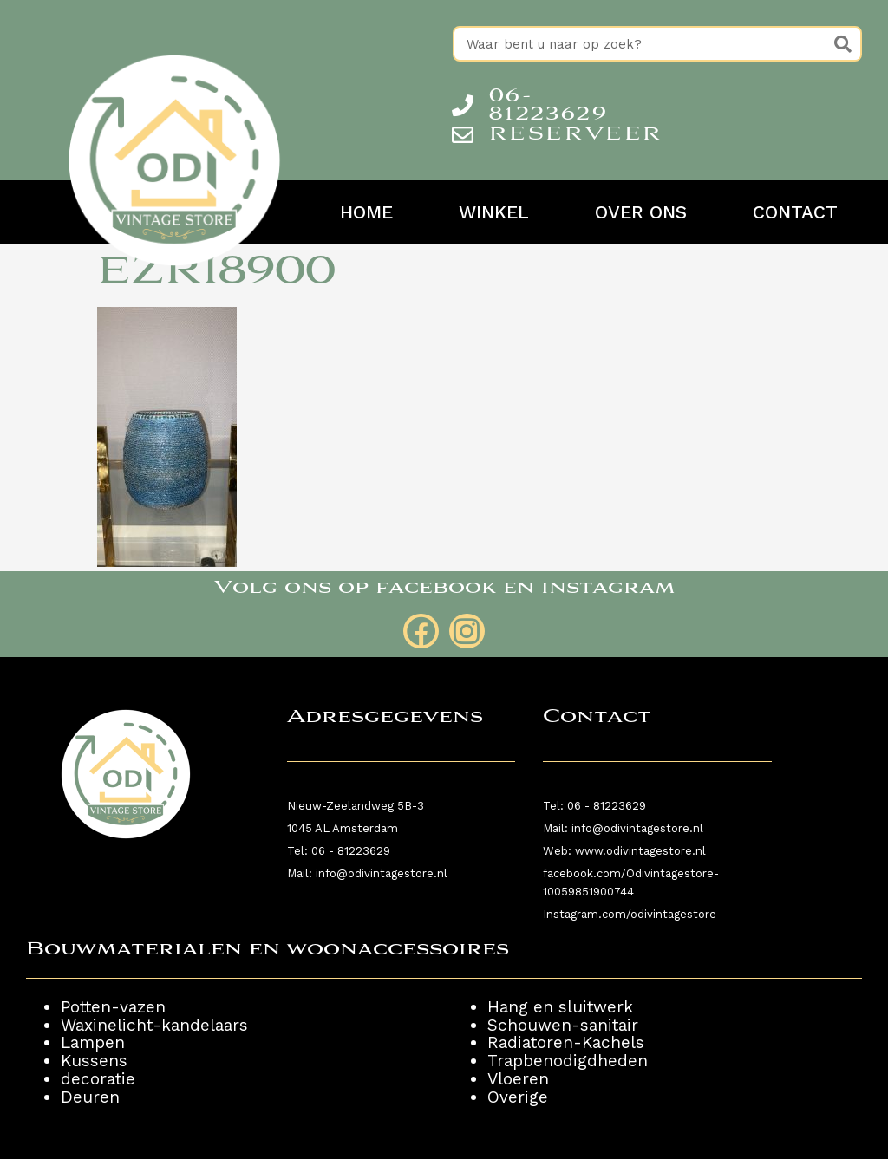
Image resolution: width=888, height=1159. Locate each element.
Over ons (641, 212)
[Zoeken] (842, 44)
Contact (795, 212)
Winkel (494, 212)
